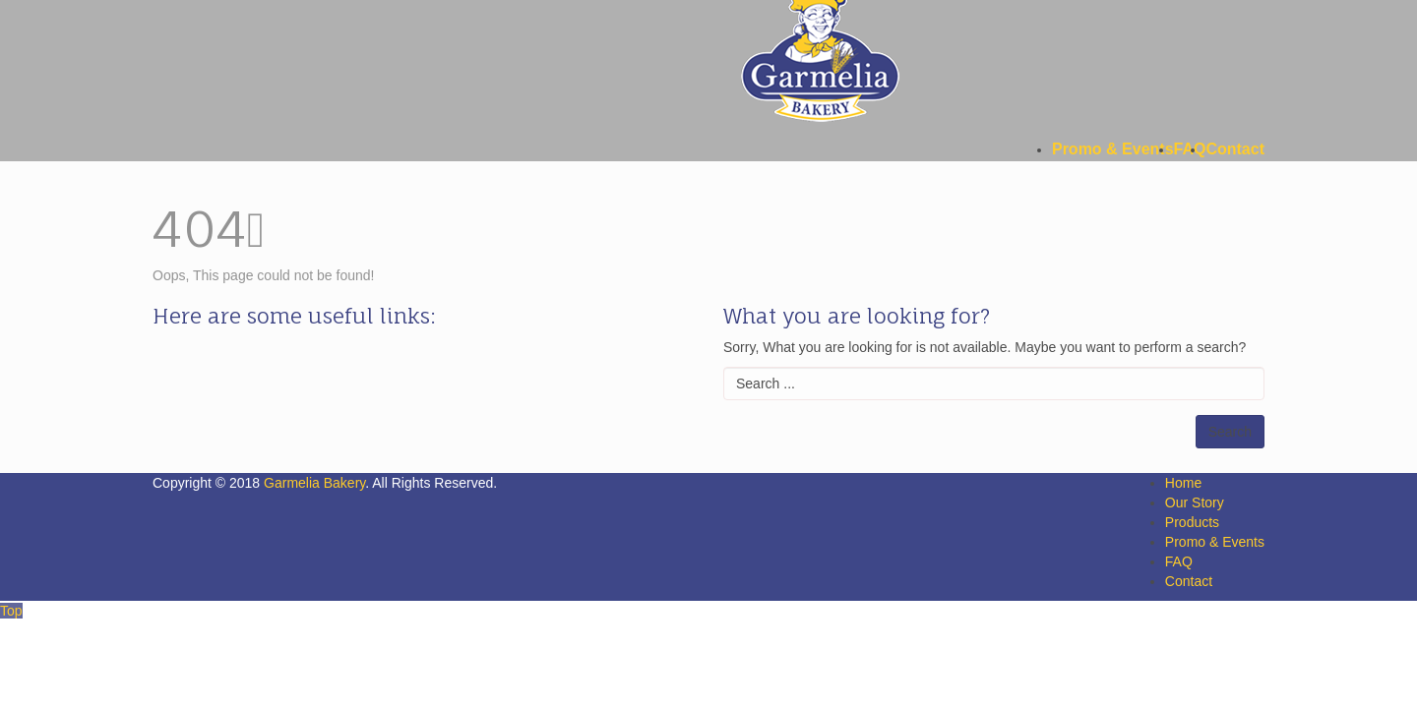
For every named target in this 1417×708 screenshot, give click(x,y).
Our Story (1194, 502)
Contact (1188, 581)
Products (1192, 522)
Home (1183, 483)
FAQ (1179, 561)
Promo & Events (1214, 542)
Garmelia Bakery (314, 483)
